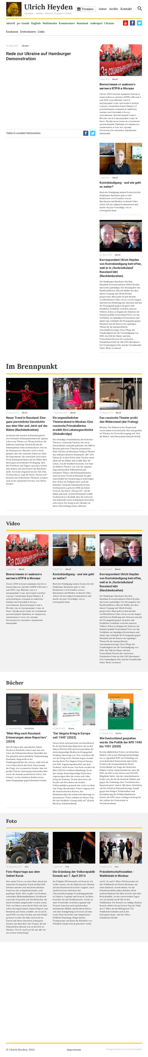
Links (41, 31)
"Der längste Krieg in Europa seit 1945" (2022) (72, 800)
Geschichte (29, 793)
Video (15, 571)
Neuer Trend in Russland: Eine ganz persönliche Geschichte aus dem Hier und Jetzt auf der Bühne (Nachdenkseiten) (26, 452)
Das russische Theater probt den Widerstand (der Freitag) (120, 448)
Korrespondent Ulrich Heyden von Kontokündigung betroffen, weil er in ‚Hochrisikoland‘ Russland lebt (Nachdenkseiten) (120, 280)
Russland (82, 23)
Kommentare (67, 23)
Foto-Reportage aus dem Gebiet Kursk (26, 953)
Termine (88, 9)
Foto (13, 899)
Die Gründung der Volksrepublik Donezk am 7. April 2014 (72, 955)
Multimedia (49, 23)
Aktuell (10, 23)
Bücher (18, 746)
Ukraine (109, 23)
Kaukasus (12, 31)
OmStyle (138, 1049)
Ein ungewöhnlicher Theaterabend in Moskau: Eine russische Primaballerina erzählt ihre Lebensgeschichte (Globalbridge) (73, 454)
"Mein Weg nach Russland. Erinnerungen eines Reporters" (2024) (27, 802)
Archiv (113, 9)
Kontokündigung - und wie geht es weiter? (120, 195)
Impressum (74, 1049)
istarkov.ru (118, 1049)
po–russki (23, 23)
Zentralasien (28, 31)
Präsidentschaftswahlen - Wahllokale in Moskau (120, 953)
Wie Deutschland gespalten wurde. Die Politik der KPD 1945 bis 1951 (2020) (119, 809)
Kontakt (126, 9)
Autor (103, 9)
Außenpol (96, 23)
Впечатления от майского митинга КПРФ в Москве (120, 88)
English (36, 23)
